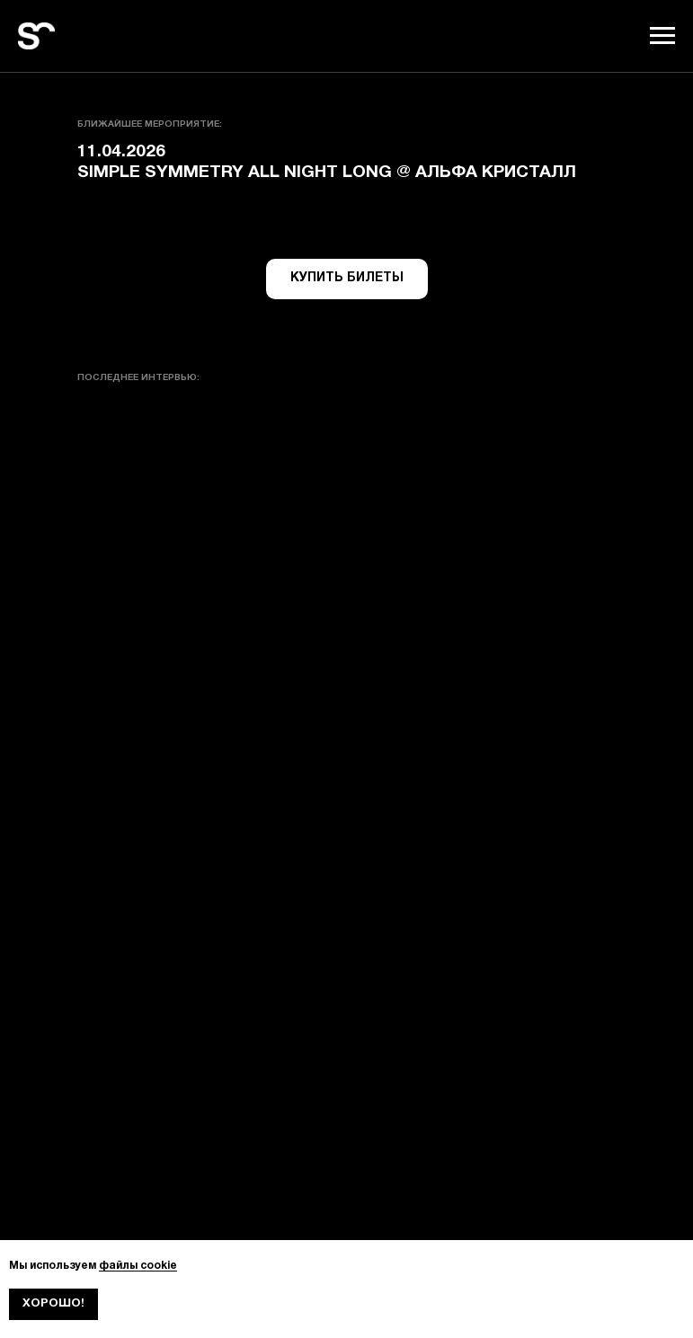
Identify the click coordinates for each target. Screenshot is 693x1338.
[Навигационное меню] (662, 36)
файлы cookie (138, 1266)
